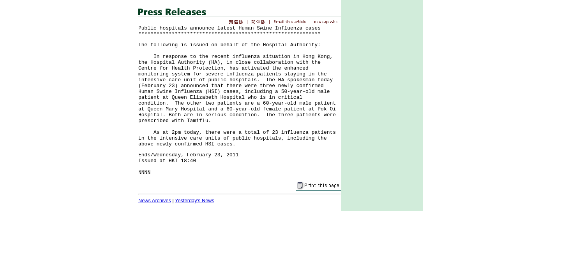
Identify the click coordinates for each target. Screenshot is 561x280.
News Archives (154, 200)
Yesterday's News (194, 200)
